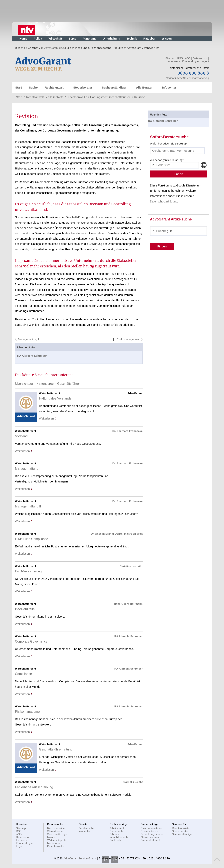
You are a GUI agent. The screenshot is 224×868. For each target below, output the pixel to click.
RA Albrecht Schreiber (32, 355)
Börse (72, 38)
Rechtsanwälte (56, 828)
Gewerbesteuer (150, 837)
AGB (188, 58)
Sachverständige (57, 834)
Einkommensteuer (151, 828)
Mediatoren (54, 843)
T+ (114, 859)
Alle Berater (144, 87)
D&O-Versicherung (28, 571)
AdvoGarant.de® (54, 47)
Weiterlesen (48, 418)
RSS (180, 58)
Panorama (89, 38)
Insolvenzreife (25, 609)
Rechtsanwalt (54, 87)
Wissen (167, 38)
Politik (38, 38)
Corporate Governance (31, 641)
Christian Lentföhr (131, 566)
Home (23, 38)
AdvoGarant (135, 744)
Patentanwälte (55, 846)
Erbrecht (115, 834)
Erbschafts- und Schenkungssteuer (152, 833)
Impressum (173, 61)
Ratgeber (149, 38)
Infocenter (169, 87)
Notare (51, 837)
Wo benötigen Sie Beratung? (167, 160)
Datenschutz (200, 58)
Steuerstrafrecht (150, 840)
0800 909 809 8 (193, 73)
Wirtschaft (55, 38)
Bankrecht (116, 840)
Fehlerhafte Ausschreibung (34, 787)
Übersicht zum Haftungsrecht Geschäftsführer (47, 383)
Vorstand (21, 436)
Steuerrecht (116, 831)
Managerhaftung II (29, 339)
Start (18, 87)
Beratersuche (86, 828)
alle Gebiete (55, 97)
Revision (139, 97)
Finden (178, 174)
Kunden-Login (190, 61)
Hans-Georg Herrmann (128, 603)
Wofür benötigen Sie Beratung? (168, 143)
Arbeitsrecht (117, 828)
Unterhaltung (111, 38)
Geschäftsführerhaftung (55, 749)
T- (105, 859)
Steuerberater (82, 87)
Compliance (23, 674)
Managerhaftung (26, 468)
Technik (132, 38)
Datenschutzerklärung (196, 78)
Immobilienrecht (119, 837)
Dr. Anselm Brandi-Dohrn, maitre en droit (117, 533)
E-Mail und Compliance (31, 539)
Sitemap (170, 58)
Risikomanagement (128, 339)
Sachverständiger (114, 87)
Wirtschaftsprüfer (57, 840)
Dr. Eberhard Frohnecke (127, 431)
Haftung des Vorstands (55, 398)
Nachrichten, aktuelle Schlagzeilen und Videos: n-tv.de (26, 29)
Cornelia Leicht (133, 781)
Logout (205, 61)
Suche (33, 87)
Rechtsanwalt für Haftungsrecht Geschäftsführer (98, 97)
